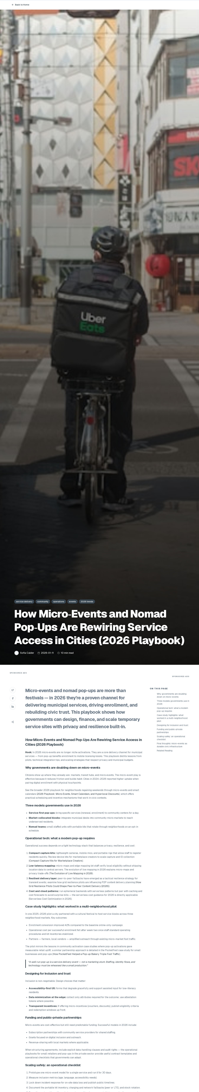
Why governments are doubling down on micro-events (171, 695)
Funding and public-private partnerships (169, 731)
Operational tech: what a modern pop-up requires (172, 709)
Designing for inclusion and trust (172, 725)
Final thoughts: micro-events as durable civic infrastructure (172, 745)
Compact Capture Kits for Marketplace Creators (55, 860)
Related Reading (164, 750)
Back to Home (20, 4)
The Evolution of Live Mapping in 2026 (71, 873)
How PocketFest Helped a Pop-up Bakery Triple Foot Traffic (86, 954)
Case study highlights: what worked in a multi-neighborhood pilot (172, 718)
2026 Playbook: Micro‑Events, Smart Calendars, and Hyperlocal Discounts (78, 794)
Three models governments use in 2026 (173, 702)
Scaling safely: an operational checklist (171, 738)
